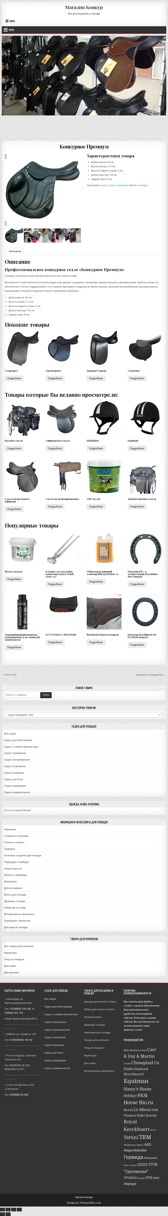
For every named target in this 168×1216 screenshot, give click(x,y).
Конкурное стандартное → (151, 674)
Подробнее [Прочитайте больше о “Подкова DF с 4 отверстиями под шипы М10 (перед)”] (137, 584)
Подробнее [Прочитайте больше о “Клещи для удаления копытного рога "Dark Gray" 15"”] (55, 584)
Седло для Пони (13, 779)
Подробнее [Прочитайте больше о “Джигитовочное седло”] (137, 506)
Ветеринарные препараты (19, 914)
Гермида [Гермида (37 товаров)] (133, 1157)
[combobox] (84, 714)
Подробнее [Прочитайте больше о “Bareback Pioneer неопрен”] (96, 642)
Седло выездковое (15, 785)
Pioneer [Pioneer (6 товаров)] (130, 1115)
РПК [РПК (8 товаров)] (149, 1178)
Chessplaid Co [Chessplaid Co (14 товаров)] (145, 1063)
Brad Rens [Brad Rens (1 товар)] (141, 1050)
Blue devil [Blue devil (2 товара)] (129, 1050)
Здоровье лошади (14, 901)
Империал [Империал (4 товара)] (150, 1158)
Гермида (142, 185)
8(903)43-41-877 (14, 1069)
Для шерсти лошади (16, 927)
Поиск (46, 695)
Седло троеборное (15, 753)
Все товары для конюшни (19, 946)
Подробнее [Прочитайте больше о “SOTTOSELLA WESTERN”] (55, 642)
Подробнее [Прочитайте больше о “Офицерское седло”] (55, 448)
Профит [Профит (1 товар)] (141, 1178)
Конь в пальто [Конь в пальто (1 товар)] (130, 1165)
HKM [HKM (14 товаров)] (142, 1095)
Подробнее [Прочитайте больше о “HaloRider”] (96, 448)
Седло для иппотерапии (18, 740)
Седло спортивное (15, 766)
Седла (104, 185)
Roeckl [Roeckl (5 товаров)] (151, 1115)
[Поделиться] (8, 1209)
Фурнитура (10, 952)
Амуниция (10, 829)
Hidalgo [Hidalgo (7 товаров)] (130, 1096)
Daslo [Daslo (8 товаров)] (128, 1069)
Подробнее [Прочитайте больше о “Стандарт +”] (14, 378)
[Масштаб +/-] (19, 1209)
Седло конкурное (119, 185)
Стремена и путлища (16, 835)
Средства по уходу (15, 907)
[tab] (15, 251)
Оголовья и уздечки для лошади (22, 855)
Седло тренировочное (17, 759)
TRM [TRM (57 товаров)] (145, 1137)
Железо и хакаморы (15, 874)
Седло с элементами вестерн (21, 746)
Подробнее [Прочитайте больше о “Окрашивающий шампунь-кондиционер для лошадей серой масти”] (14, 647)
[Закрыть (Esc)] (2, 1209)
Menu (12, 21)
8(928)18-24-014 (19, 1065)
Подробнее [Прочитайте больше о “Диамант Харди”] (96, 378)
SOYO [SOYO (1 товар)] (153, 1130)
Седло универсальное (17, 792)
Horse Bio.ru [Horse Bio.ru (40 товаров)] (138, 1102)
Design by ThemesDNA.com (84, 1203)
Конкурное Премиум (84, 146)
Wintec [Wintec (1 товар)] (140, 1145)
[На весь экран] (13, 1209)
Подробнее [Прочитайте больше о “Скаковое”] (137, 378)
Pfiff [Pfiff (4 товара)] (155, 1110)
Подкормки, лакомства (17, 920)
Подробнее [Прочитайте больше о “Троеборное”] (55, 378)
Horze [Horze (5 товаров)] (128, 1110)
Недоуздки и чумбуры (16, 862)
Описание (15, 251)
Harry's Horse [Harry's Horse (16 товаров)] (137, 1089)
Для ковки (10, 965)
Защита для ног (13, 868)
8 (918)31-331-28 (20, 1008)
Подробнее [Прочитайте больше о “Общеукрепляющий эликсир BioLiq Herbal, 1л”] (96, 581)
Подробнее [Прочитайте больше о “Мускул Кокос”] (14, 579)
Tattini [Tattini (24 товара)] (131, 1137)
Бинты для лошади (15, 894)
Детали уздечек (13, 888)
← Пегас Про (9, 674)
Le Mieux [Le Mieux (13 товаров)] (142, 1109)
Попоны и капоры (14, 842)
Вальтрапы (10, 881)
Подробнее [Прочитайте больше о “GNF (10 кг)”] (96, 506)
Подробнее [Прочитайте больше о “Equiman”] (137, 448)
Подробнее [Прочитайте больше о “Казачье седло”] (14, 448)
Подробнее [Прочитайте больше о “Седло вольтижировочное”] (55, 506)
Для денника (11, 972)
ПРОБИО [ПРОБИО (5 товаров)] (130, 1178)
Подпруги (9, 848)
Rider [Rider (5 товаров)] (141, 1115)
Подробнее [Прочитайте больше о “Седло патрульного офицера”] (14, 509)
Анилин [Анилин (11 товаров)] (140, 1150)
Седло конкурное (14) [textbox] (83, 715)
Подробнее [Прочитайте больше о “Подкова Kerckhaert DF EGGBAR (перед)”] (137, 644)
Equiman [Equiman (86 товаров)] (136, 1081)
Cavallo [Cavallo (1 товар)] (127, 1063)
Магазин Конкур (84, 7)
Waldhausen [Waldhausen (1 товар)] (130, 1145)
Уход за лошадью (14, 959)
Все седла (10, 733)
